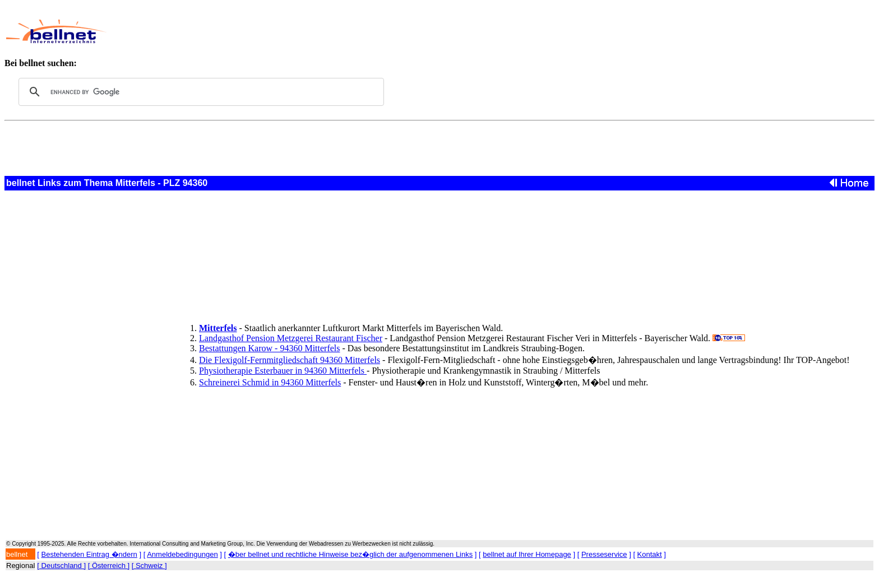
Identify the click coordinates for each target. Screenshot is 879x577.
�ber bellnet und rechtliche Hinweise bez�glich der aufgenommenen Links (350, 554)
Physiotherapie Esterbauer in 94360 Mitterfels (283, 370)
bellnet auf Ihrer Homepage (527, 554)
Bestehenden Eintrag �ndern (89, 554)
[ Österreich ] (108, 565)
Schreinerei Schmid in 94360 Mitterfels (270, 382)
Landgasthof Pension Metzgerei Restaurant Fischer (290, 338)
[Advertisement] (383, 31)
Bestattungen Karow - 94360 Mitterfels (269, 348)
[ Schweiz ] (149, 565)
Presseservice (604, 554)
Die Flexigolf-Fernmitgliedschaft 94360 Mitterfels (289, 360)
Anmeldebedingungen (182, 554)
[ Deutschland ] (61, 565)
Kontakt (649, 554)
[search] (199, 92)
